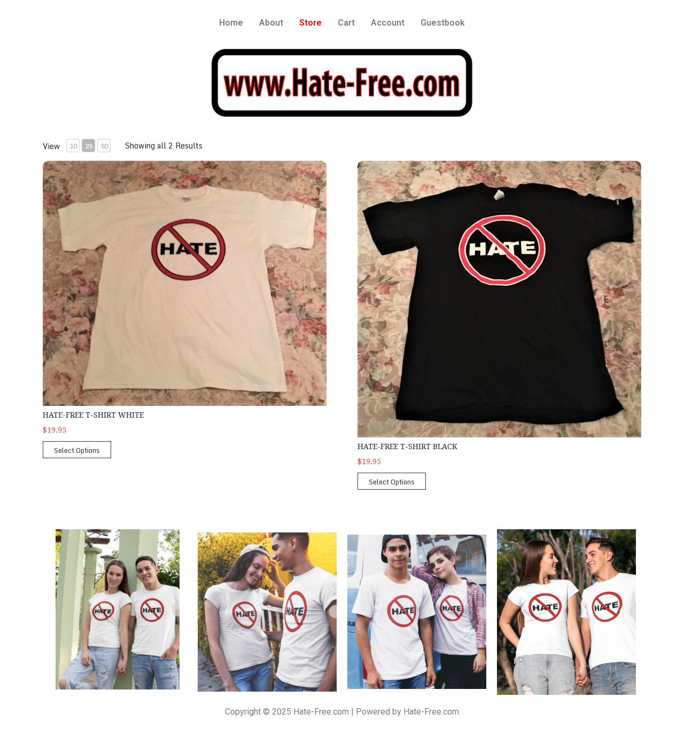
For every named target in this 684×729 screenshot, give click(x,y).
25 (88, 146)
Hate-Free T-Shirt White (93, 415)
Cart (346, 23)
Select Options (77, 450)
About (271, 23)
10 (73, 146)
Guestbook (443, 23)
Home (231, 23)
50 (104, 146)
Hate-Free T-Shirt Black (407, 446)
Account (388, 23)
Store (310, 23)
